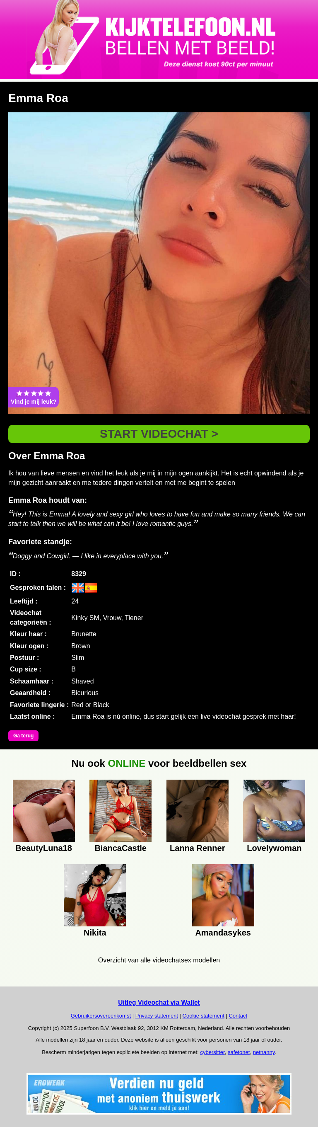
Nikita (95, 932)
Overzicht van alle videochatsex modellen (159, 960)
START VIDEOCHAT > (159, 433)
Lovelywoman (274, 848)
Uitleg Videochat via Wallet (159, 1002)
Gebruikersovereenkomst (101, 1016)
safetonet (239, 1052)
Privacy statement (156, 1016)
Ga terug (23, 736)
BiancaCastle (120, 848)
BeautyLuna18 (43, 848)
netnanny (264, 1052)
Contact (238, 1016)
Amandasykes (223, 932)
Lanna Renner (197, 848)
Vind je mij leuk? (33, 397)
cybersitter (212, 1052)
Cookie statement (203, 1016)
